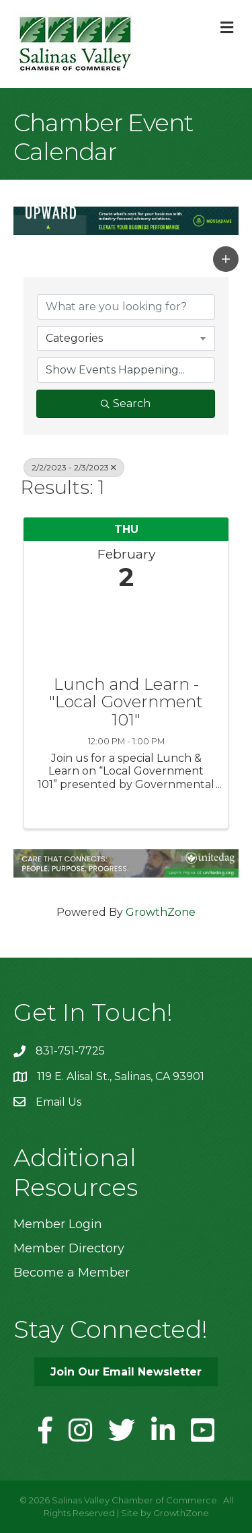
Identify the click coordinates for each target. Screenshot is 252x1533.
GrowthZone (161, 912)
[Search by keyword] (126, 307)
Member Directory (68, 1248)
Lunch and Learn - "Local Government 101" (126, 702)
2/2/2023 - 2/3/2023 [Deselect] (74, 467)
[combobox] (126, 338)
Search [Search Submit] (126, 403)
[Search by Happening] (126, 370)
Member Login (57, 1224)
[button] (226, 259)
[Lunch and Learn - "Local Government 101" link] (126, 630)
